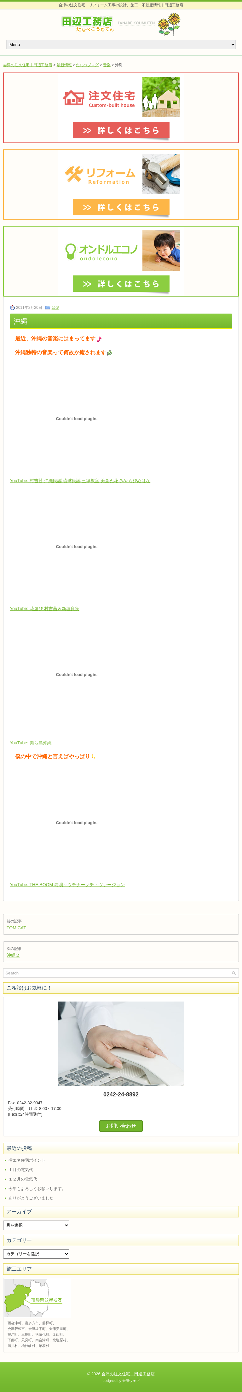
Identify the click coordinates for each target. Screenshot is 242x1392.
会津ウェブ (131, 1381)
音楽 (107, 65)
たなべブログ (87, 65)
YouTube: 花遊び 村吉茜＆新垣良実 (44, 608)
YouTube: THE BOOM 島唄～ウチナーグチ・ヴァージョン (67, 884)
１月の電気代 (21, 1169)
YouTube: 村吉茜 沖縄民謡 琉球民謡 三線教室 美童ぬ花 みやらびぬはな (80, 480)
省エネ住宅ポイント (27, 1160)
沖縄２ (13, 955)
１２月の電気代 (23, 1179)
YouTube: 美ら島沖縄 (31, 742)
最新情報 (64, 65)
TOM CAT (16, 927)
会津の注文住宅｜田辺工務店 (27, 65)
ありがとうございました (31, 1198)
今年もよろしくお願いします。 (37, 1188)
